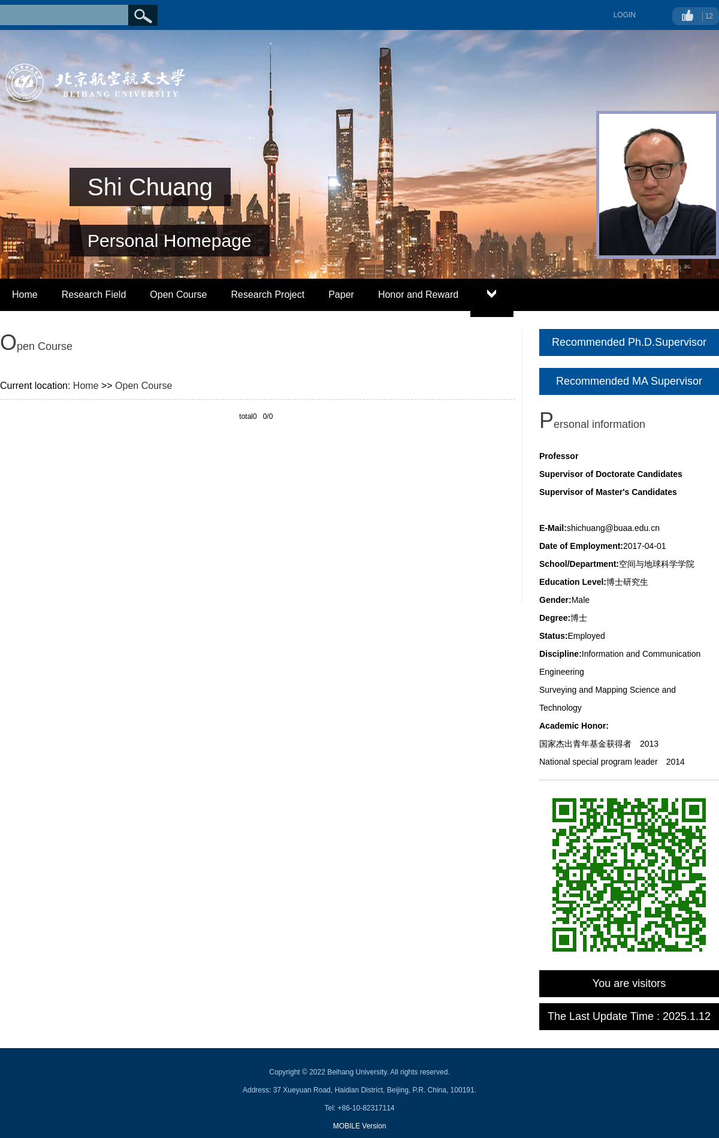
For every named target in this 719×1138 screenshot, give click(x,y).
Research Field (94, 294)
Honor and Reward (418, 294)
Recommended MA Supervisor (629, 381)
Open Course (178, 294)
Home (25, 294)
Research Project (267, 294)
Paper (341, 294)
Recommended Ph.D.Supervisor (629, 342)
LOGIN (625, 15)
